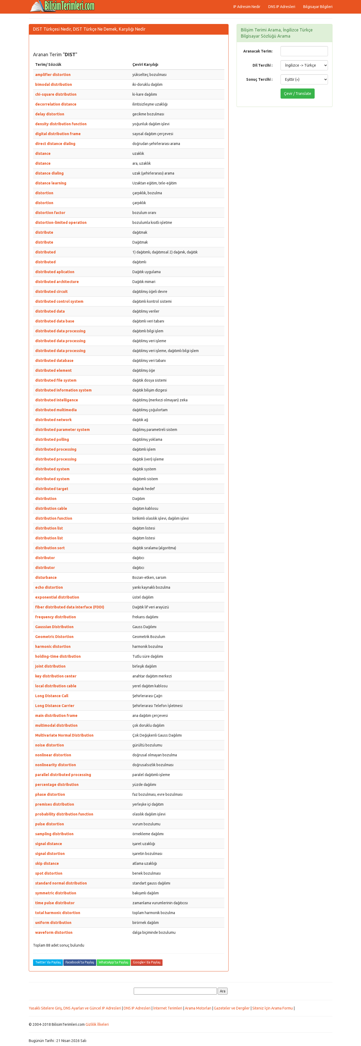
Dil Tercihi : (263, 65)
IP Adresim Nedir (246, 7)
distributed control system (59, 301)
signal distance (48, 844)
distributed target (51, 489)
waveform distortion (53, 932)
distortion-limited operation (61, 222)
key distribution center (55, 676)
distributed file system (55, 380)
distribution (45, 498)
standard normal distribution (61, 883)
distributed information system (63, 390)
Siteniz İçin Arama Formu (272, 1008)
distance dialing (49, 173)
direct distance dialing (55, 144)
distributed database (54, 360)
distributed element (53, 370)
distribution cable (51, 508)
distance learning (50, 183)
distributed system (52, 469)
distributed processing (55, 449)
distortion (44, 193)
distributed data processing (60, 331)
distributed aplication (54, 272)
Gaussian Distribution (54, 627)
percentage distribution (57, 784)
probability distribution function (64, 814)
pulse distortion (49, 824)
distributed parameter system (62, 429)
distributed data (50, 311)
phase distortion (50, 794)
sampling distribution (54, 834)
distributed (45, 252)
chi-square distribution (55, 94)
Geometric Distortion (54, 637)
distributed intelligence (56, 400)
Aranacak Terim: (258, 51)
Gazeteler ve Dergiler (232, 1008)
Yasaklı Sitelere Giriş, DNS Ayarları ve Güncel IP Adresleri (75, 1008)
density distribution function (61, 124)
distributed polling (52, 439)
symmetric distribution (55, 893)
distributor (45, 558)
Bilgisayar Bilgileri (317, 7)
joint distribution (50, 666)
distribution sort (50, 548)
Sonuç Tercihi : (259, 79)
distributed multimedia (56, 410)
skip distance (47, 863)
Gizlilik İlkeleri (97, 1024)
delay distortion (49, 114)
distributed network (53, 420)
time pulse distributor (55, 903)
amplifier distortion (53, 74)
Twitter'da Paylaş (48, 962)
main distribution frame (56, 715)
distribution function (53, 518)
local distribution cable (55, 686)
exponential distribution (57, 597)
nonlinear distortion (53, 755)
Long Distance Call (51, 696)
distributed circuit (51, 291)
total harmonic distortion (57, 913)
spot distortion (48, 873)
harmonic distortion (53, 646)
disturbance (46, 577)
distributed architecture (57, 282)
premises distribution (54, 804)
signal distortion (50, 853)
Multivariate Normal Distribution (64, 735)
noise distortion (49, 745)
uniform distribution (53, 922)
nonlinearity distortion (55, 765)
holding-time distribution (58, 656)
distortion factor (50, 213)
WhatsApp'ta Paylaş (113, 962)
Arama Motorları (198, 1008)
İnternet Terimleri (167, 1008)
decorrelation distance (55, 104)
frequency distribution (55, 617)
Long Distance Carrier (54, 706)
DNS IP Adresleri (281, 7)
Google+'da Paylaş (146, 962)
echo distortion (49, 587)
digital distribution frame (58, 134)
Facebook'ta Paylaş (80, 962)
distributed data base (54, 321)
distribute (44, 232)
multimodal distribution (56, 725)
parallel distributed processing (63, 775)
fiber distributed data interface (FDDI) (69, 607)
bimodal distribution (53, 84)
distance (43, 153)
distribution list (49, 528)
